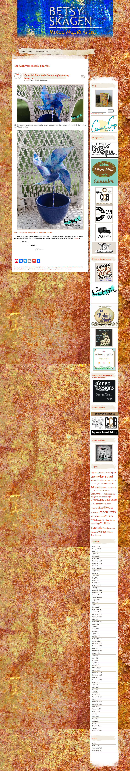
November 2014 (97, 704)
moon (26, 269)
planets (44, 269)
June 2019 (95, 575)
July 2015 (95, 685)
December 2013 (97, 731)
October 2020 (96, 551)
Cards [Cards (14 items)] (96, 491)
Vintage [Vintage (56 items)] (102, 531)
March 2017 (95, 636)
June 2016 (95, 658)
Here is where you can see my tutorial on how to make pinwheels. (33, 232)
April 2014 (95, 721)
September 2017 (97, 621)
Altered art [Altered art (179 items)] (105, 476)
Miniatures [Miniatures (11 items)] (94, 508)
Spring (48, 269)
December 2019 (97, 561)
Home (23, 51)
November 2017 (97, 617)
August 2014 (96, 711)
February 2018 (96, 609)
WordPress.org (96, 750)
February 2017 (96, 638)
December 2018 (97, 590)
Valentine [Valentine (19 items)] (106, 528)
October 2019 (96, 566)
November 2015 (97, 675)
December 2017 (97, 614)
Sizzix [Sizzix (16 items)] (108, 520)
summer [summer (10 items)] (93, 524)
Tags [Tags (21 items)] (98, 524)
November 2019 (97, 563)
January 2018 (96, 612)
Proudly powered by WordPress (20, 757)
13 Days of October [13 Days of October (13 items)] (103, 472)
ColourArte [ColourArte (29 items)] (95, 494)
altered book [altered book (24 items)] (96, 480)
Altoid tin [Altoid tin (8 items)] (113, 480)
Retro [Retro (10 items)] (98, 516)
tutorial (76, 238)
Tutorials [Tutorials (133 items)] (96, 527)
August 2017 (96, 624)
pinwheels (39, 269)
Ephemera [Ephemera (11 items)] (96, 497)
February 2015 (96, 697)
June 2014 (95, 716)
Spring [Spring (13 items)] (112, 520)
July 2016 (95, 655)
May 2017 (95, 631)
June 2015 (95, 687)
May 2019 (95, 578)
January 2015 (96, 699)
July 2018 (95, 602)
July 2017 (95, 626)
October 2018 (96, 595)
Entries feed (95, 745)
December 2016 (97, 643)
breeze (59, 267)
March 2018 (95, 607)
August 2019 (96, 570)
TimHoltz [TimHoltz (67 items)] (105, 523)
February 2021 (96, 549)
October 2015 (96, 677)
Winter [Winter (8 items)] (99, 535)
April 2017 (95, 634)
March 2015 (95, 694)
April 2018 (95, 604)
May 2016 (95, 660)
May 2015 (95, 689)
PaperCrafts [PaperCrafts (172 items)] (107, 512)
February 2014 (96, 726)
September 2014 (97, 709)
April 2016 (95, 663)
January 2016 (96, 670)
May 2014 (95, 718)
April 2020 (95, 554)
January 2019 (96, 587)
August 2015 (96, 682)
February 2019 (96, 585)
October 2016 (96, 648)
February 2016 (96, 668)
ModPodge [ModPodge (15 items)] (94, 512)
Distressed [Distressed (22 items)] (108, 494)
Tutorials (58, 269)
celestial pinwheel (71, 267)
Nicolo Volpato (44, 757)
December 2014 (97, 702)
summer (53, 269)
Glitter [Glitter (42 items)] (94, 500)
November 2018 (97, 592)
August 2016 (96, 653)
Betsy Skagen (43, 80)
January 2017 (96, 641)
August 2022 (96, 546)
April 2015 (95, 692)
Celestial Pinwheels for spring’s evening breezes (82, 76)
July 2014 (95, 714)
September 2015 (97, 680)
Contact (55, 52)
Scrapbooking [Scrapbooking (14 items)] (100, 520)
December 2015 (97, 672)
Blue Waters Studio (42, 52)
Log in (94, 743)
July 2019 (95, 573)
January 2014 (96, 728)
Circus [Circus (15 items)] (110, 491)
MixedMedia (21, 269)
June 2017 (95, 629)
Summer (37, 267)
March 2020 (95, 556)
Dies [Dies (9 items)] (102, 494)
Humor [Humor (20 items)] (108, 504)
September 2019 (97, 568)
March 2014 (95, 723)
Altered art (23, 267)
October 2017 (96, 619)
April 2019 (95, 580)
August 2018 (96, 600)
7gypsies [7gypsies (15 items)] (94, 472)
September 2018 (97, 597)
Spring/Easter (30, 267)
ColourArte (79, 267)
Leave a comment (66, 269)
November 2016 (97, 646)
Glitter (15, 269)
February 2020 (96, 558)
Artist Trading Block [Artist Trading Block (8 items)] (96, 484)
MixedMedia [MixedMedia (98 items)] (105, 507)
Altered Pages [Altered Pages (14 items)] (106, 480)
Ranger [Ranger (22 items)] (94, 516)
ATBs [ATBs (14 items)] (103, 484)
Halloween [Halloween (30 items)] (101, 504)
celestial (63, 267)
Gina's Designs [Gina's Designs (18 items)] (106, 497)
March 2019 (95, 583)
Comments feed (97, 748)
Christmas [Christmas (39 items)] (103, 490)
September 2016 (97, 651)
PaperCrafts (32, 269)
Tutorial (42, 267)
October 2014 (96, 706)
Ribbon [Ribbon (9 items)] (103, 516)
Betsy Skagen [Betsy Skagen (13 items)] (107, 487)
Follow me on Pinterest (97, 113)
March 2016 (95, 665)
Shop (30, 51)
